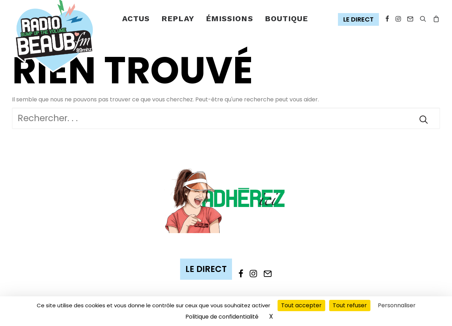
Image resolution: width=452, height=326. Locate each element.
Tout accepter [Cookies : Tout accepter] (301, 305)
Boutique (286, 18)
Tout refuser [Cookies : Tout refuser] (350, 305)
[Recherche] (226, 118)
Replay (177, 18)
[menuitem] (136, 19)
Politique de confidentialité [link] (221, 317)
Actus (136, 18)
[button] (360, 19)
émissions (229, 18)
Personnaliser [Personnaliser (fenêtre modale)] (397, 305)
